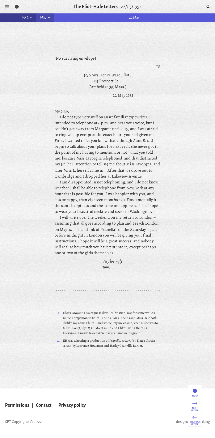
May (45, 17)
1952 (27, 17)
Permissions (17, 405)
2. (58, 340)
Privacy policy (72, 405)
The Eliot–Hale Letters (95, 6)
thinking (203, 422)
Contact (44, 405)
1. (59, 313)
